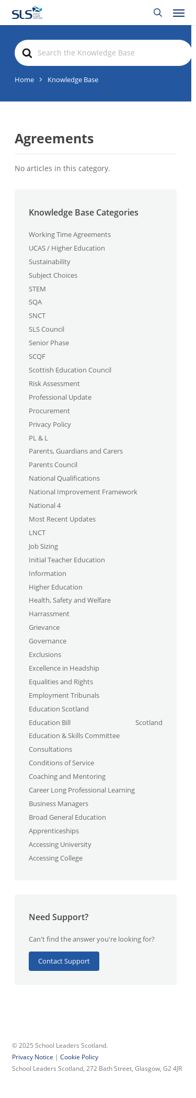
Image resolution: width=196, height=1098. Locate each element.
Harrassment (49, 613)
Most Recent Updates (62, 519)
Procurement (49, 410)
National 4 (45, 505)
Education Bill (50, 722)
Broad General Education (67, 817)
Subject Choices (53, 275)
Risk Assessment (54, 383)
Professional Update (60, 397)
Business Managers (58, 803)
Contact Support (64, 961)
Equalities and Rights (61, 681)
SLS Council (46, 329)
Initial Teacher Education (67, 559)
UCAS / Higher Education (67, 248)
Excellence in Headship (64, 668)
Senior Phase (49, 342)
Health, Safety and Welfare (70, 600)
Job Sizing (43, 546)
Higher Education (56, 587)
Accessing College (56, 858)
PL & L (38, 438)
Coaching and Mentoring (67, 776)
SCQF (37, 356)
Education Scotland (59, 709)
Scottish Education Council (70, 370)
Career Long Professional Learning (82, 790)
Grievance (44, 627)
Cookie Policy (79, 1056)
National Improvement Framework (83, 491)
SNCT (37, 315)
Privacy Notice (33, 1056)
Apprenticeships (54, 830)
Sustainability (50, 261)
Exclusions (45, 654)
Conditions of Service (61, 762)
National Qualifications (64, 478)
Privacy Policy (50, 424)
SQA (35, 302)
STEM (37, 288)
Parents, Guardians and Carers (76, 451)
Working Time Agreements (70, 234)
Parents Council (53, 464)
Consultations (50, 749)
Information (47, 573)
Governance (47, 641)
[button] (179, 12)
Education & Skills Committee (74, 735)
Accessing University (60, 844)
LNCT (37, 532)
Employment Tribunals (64, 695)
